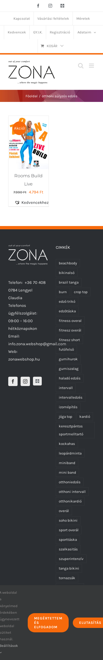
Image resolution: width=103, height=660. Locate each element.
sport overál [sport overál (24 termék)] (69, 530)
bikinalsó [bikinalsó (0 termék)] (66, 273)
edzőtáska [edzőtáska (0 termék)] (67, 311)
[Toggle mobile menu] (92, 65)
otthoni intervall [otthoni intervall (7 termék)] (72, 492)
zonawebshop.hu (24, 359)
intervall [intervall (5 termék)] (66, 388)
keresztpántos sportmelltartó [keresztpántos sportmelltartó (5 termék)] (71, 430)
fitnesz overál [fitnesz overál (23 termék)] (70, 330)
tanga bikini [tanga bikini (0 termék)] (69, 568)
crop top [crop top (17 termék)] (81, 292)
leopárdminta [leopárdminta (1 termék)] (70, 453)
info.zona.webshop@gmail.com (37, 343)
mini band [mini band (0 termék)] (67, 472)
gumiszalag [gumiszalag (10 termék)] (69, 369)
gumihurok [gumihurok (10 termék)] (68, 359)
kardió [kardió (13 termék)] (84, 417)
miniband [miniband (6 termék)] (67, 463)
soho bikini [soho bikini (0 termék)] (68, 520)
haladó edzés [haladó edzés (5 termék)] (69, 378)
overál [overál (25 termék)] (64, 511)
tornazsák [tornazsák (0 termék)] (67, 578)
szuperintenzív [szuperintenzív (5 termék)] (71, 559)
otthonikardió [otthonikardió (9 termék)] (70, 501)
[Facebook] (13, 381)
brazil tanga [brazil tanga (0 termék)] (69, 282)
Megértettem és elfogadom (48, 622)
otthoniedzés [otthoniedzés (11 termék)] (69, 482)
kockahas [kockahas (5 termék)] (67, 444)
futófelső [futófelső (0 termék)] (66, 349)
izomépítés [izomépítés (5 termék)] (68, 407)
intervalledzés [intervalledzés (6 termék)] (70, 397)
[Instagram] (25, 381)
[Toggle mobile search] (80, 65)
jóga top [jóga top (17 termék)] (65, 417)
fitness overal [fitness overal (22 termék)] (70, 321)
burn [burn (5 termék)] (63, 292)
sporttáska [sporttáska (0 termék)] (68, 540)
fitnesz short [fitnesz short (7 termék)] (69, 340)
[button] (35, 202)
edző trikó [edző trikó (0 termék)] (67, 301)
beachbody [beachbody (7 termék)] (68, 263)
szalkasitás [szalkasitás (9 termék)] (68, 549)
